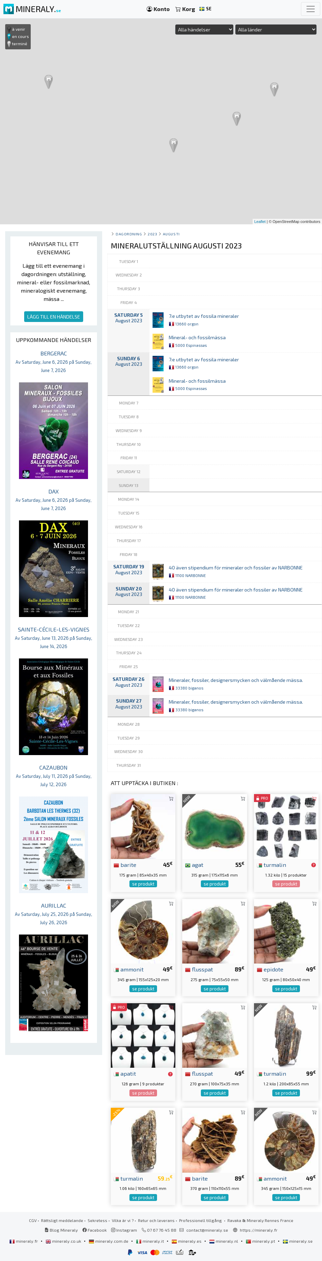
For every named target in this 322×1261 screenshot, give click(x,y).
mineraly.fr (24, 1241)
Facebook (94, 1230)
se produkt (143, 884)
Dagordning (129, 234)
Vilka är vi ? (123, 1220)
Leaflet (260, 221)
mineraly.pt (261, 1241)
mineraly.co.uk (64, 1241)
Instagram (124, 1230)
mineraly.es (187, 1241)
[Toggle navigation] (310, 9)
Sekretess (97, 1220)
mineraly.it (150, 1241)
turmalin (271, 864)
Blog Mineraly (61, 1230)
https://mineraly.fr (258, 1230)
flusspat (199, 969)
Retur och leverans (156, 1220)
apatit (125, 1073)
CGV (33, 1220)
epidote (270, 969)
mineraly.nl (224, 1241)
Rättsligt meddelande (62, 1220)
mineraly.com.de (109, 1241)
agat (194, 864)
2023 (152, 234)
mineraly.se (298, 1241)
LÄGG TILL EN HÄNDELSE (53, 317)
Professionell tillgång (201, 1220)
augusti (171, 234)
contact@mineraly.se (207, 1230)
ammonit (129, 969)
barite (125, 864)
